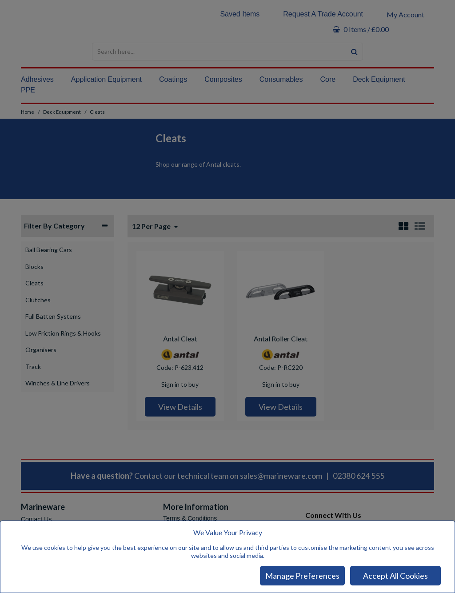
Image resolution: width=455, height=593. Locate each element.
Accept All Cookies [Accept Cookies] (395, 576)
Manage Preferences (302, 576)
